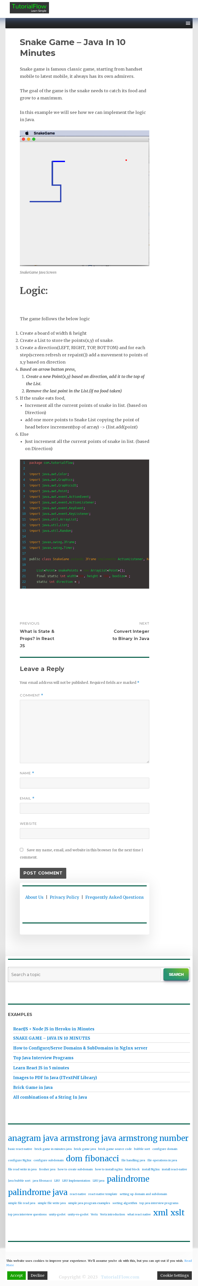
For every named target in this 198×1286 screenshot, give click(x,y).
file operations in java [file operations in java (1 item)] (162, 1160)
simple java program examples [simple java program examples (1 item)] (89, 1203)
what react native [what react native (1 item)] (139, 1214)
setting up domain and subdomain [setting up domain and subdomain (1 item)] (143, 1194)
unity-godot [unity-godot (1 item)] (57, 1214)
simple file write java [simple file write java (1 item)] (52, 1203)
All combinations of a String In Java (50, 1097)
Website (28, 823)
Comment (31, 695)
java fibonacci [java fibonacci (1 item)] (42, 1180)
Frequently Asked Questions (114, 897)
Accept (16, 1275)
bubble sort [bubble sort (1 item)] (142, 1149)
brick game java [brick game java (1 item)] (85, 1149)
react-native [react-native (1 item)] (78, 1194)
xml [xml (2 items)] (160, 1212)
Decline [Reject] (37, 1275)
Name (27, 773)
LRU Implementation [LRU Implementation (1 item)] (76, 1180)
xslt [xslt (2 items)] (177, 1212)
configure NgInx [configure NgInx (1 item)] (19, 1160)
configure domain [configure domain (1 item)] (164, 1149)
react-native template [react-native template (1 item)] (102, 1194)
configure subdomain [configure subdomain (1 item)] (49, 1160)
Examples (20, 1014)
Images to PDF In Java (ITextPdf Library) (55, 1077)
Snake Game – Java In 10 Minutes (51, 1038)
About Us (34, 897)
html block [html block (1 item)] (132, 1169)
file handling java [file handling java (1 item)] (133, 1160)
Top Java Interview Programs (43, 1057)
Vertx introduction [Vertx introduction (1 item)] (112, 1214)
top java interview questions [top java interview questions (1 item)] (27, 1214)
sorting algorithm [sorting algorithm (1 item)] (124, 1203)
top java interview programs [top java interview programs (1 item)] (158, 1203)
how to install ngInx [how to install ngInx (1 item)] (109, 1169)
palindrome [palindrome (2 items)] (128, 1179)
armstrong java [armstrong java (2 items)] (88, 1138)
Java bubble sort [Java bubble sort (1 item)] (19, 1180)
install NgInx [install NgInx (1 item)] (151, 1169)
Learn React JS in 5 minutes (41, 1067)
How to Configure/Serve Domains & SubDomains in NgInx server (80, 1048)
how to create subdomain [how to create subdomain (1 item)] (75, 1169)
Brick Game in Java (33, 1087)
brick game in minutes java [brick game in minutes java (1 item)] (53, 1149)
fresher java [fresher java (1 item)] (47, 1169)
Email (27, 798)
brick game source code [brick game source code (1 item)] (115, 1149)
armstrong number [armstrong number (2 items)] (153, 1138)
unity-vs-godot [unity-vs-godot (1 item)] (78, 1214)
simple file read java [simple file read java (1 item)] (21, 1203)
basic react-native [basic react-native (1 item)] (20, 1149)
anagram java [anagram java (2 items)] (33, 1138)
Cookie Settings (174, 1275)
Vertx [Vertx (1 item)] (94, 1214)
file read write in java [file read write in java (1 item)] (22, 1169)
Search (176, 974)
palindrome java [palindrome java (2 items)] (38, 1192)
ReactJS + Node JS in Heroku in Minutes (53, 1029)
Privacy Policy (64, 897)
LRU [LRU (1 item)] (57, 1180)
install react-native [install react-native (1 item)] (174, 1169)
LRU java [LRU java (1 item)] (98, 1180)
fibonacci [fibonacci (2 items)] (102, 1158)
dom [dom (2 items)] (74, 1158)
